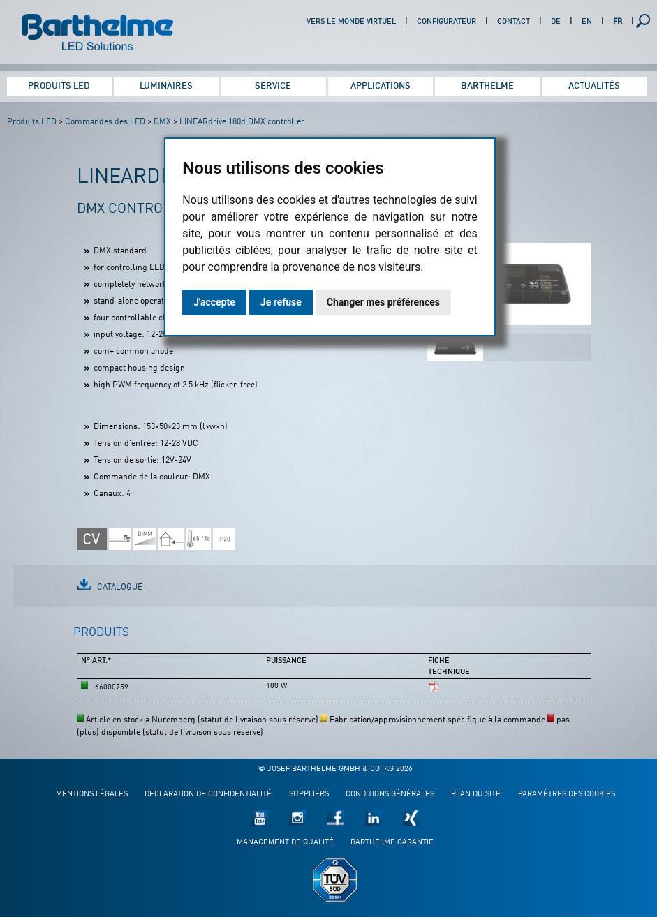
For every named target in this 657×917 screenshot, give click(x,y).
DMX (162, 122)
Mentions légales (92, 794)
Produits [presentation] (101, 633)
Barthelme (487, 86)
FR (617, 22)
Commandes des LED (105, 122)
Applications (380, 86)
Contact (513, 22)
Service (273, 86)
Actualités (594, 86)
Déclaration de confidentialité (208, 794)
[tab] (101, 638)
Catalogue (119, 587)
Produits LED (59, 86)
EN (587, 22)
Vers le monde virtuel (351, 22)
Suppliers (309, 794)
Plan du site (476, 794)
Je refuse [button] (281, 302)
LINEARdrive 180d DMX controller (241, 122)
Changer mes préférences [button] (383, 302)
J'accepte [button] (214, 302)
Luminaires (166, 86)
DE (556, 22)
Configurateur (446, 22)
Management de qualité (285, 843)
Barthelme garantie (392, 843)
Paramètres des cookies (566, 794)
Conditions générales (390, 794)
